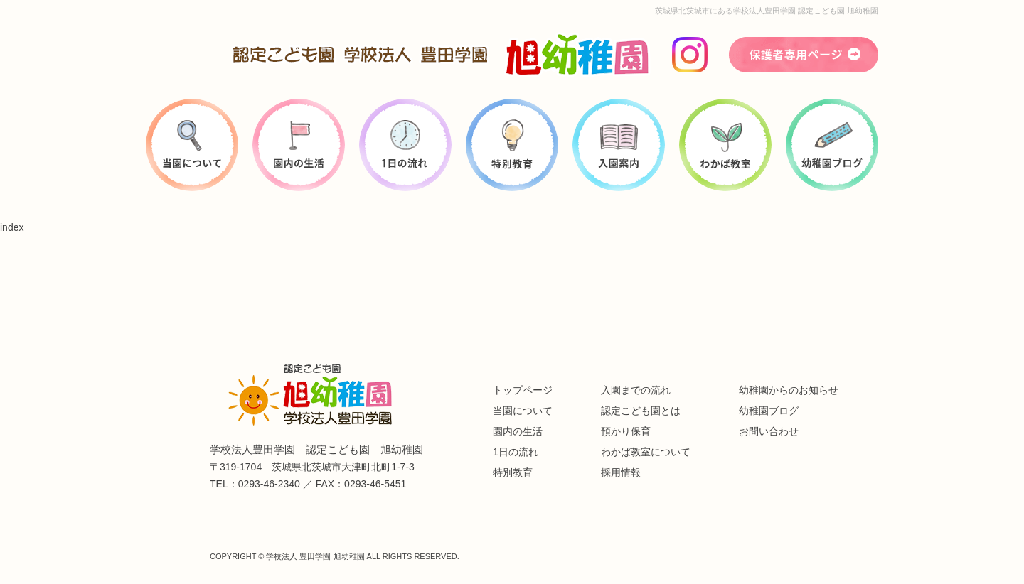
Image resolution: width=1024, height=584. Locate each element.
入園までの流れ (636, 390)
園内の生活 (518, 431)
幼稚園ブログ (769, 410)
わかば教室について (645, 452)
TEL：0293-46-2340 (255, 484)
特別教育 (513, 472)
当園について (523, 410)
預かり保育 (626, 431)
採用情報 (621, 472)
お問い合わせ (769, 431)
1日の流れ (515, 452)
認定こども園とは (641, 410)
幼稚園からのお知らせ (788, 390)
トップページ (523, 390)
